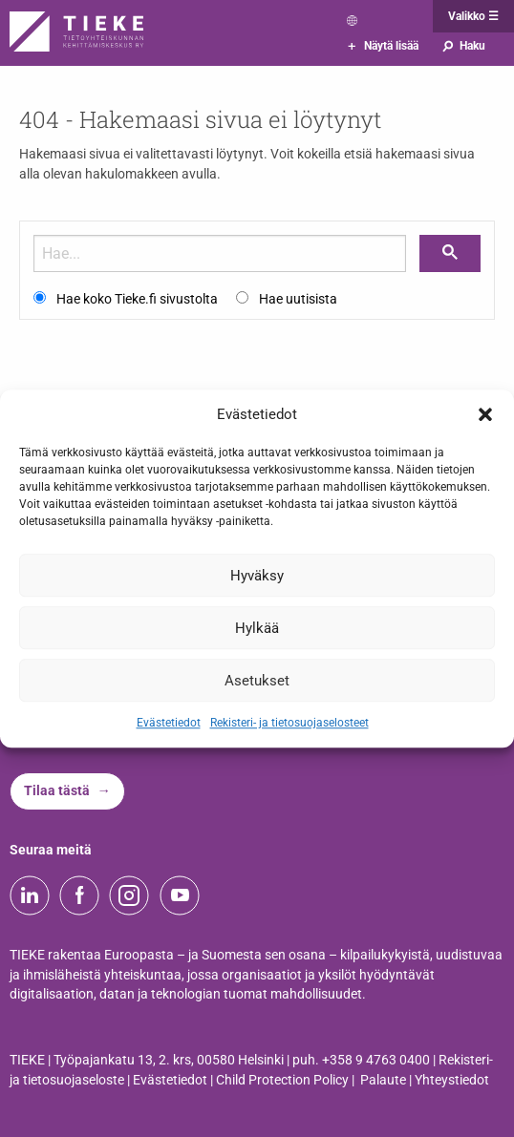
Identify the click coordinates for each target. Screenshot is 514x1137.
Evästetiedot (169, 722)
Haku (462, 46)
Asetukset (257, 680)
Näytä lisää (383, 46)
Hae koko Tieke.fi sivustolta (137, 298)
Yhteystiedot (452, 1080)
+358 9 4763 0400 (376, 1060)
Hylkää (257, 628)
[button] (485, 414)
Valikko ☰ (473, 16)
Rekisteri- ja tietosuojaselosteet (289, 722)
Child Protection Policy (282, 1080)
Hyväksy (257, 575)
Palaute (383, 1080)
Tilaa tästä (57, 791)
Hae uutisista (298, 298)
